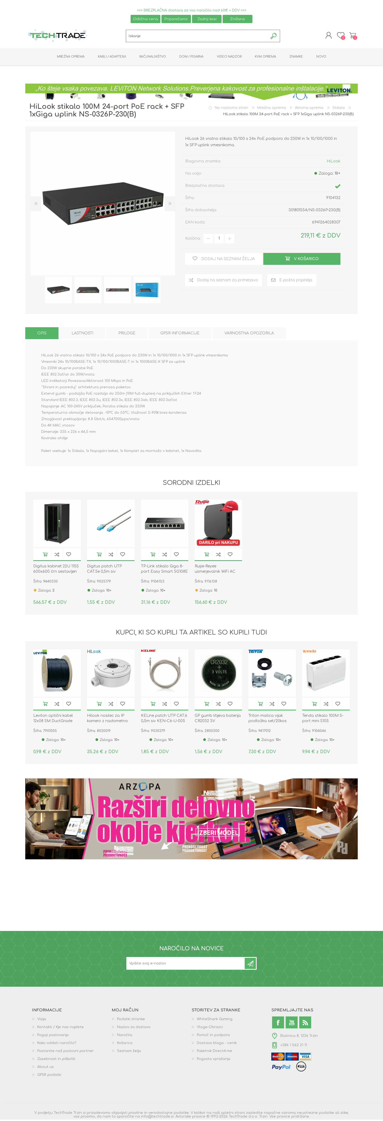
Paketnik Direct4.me (214, 1052)
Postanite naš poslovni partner (65, 1052)
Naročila (124, 1036)
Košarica (352, 36)
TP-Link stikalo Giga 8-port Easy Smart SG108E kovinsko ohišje (164, 573)
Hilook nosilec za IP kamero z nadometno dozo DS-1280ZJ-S (107, 722)
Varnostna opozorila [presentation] (249, 335)
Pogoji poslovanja (53, 1036)
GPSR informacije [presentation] (179, 335)
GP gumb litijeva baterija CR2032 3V (218, 719)
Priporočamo (176, 19)
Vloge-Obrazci (210, 1028)
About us (45, 1068)
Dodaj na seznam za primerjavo (57, 556)
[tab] (42, 334)
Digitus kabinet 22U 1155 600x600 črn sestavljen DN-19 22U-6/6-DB (56, 573)
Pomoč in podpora (213, 1036)
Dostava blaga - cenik (217, 1044)
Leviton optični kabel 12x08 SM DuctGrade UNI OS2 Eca (53, 722)
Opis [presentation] (42, 335)
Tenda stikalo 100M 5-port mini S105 (322, 719)
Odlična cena (145, 19)
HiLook (333, 162)
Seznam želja (129, 1052)
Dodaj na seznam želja (68, 556)
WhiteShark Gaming (214, 1020)
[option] (58, 291)
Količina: (193, 240)
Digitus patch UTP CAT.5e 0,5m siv (104, 570)
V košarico (45, 556)
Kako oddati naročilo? (56, 1044)
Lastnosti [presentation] (82, 335)
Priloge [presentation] (126, 335)
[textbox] (197, 37)
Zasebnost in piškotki (56, 1060)
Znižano (237, 19)
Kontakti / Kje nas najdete (60, 1028)
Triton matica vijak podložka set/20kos (267, 719)
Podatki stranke (131, 1020)
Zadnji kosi (207, 19)
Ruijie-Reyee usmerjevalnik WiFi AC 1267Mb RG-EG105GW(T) (217, 573)
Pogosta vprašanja (213, 1060)
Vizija (41, 1020)
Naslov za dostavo (134, 1028)
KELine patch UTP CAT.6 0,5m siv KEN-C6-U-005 (164, 719)
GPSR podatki (49, 1076)
